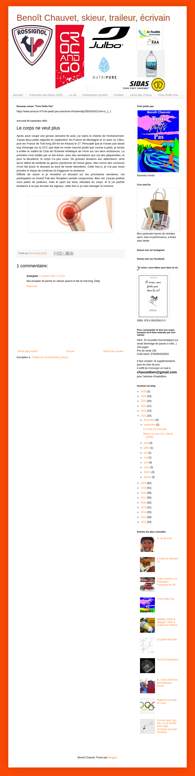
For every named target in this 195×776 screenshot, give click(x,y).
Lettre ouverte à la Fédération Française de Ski (167, 581)
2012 (144, 522)
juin (146, 452)
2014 (144, 512)
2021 (144, 415)
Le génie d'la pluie (167, 639)
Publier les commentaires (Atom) (50, 357)
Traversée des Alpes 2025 (45, 95)
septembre (150, 424)
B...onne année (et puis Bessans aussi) (167, 682)
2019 (144, 487)
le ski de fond (164, 538)
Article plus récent (27, 351)
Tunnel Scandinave (167, 659)
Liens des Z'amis (141, 95)
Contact (119, 95)
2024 (144, 401)
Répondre (32, 286)
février (147, 472)
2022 (144, 410)
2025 (144, 396)
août (146, 443)
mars (147, 467)
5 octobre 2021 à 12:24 (52, 276)
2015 (144, 507)
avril (146, 462)
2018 (144, 492)
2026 (144, 391)
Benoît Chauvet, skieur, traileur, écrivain (93, 18)
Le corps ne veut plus (155, 429)
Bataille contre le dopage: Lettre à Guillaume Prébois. (167, 622)
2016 (144, 502)
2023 (144, 406)
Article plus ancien (113, 351)
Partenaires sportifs (95, 95)
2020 (144, 483)
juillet (147, 447)
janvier (148, 477)
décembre (150, 419)
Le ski (72, 95)
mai (146, 457)
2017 (144, 497)
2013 (144, 517)
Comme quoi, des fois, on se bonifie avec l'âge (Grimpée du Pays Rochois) (167, 726)
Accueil (18, 95)
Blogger (112, 757)
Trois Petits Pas (168, 95)
